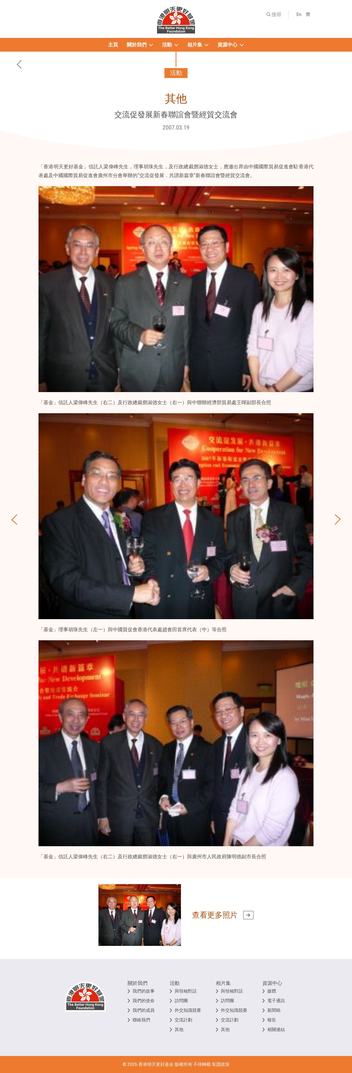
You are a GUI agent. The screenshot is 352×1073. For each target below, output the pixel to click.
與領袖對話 (186, 991)
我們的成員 (144, 1010)
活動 (175, 983)
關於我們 (137, 983)
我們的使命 (144, 1000)
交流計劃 (183, 1019)
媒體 (271, 991)
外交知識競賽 (188, 1010)
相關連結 (276, 1029)
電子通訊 (276, 1000)
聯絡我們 (141, 1019)
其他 (179, 1029)
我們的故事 (144, 991)
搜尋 (273, 14)
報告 (271, 1019)
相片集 (223, 983)
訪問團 (181, 1000)
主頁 (113, 44)
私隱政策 (221, 1064)
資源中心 (272, 983)
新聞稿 (273, 1010)
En (298, 14)
